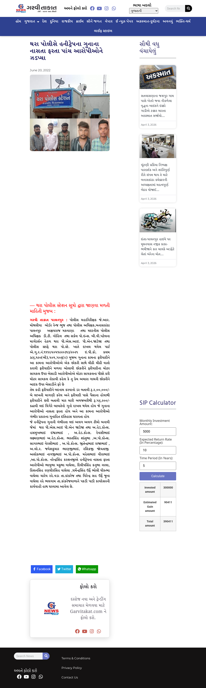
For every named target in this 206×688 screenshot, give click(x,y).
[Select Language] (143, 11)
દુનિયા (54, 21)
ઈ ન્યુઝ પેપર (124, 21)
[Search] (188, 8)
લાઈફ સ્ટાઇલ (103, 31)
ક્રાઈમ (80, 21)
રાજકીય (67, 21)
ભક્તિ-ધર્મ (183, 21)
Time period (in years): (156, 458)
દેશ (44, 21)
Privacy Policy (72, 668)
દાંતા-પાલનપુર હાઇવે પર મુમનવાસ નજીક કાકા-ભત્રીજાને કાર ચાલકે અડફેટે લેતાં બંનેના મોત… (157, 247)
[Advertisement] (70, 188)
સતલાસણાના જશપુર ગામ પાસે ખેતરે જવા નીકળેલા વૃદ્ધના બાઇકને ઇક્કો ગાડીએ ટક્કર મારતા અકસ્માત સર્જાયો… (157, 106)
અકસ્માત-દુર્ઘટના (148, 21)
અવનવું (168, 21)
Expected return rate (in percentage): (156, 441)
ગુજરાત (31, 21)
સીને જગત (94, 21)
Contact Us (70, 677)
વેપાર (108, 21)
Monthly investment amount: (155, 422)
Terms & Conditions (76, 658)
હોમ (18, 21)
